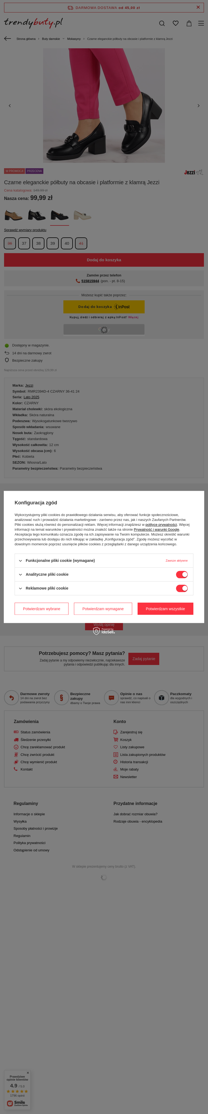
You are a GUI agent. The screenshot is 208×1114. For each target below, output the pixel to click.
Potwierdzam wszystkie (165, 609)
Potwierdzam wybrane (41, 609)
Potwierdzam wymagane (103, 609)
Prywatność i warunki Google (156, 529)
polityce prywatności (161, 525)
